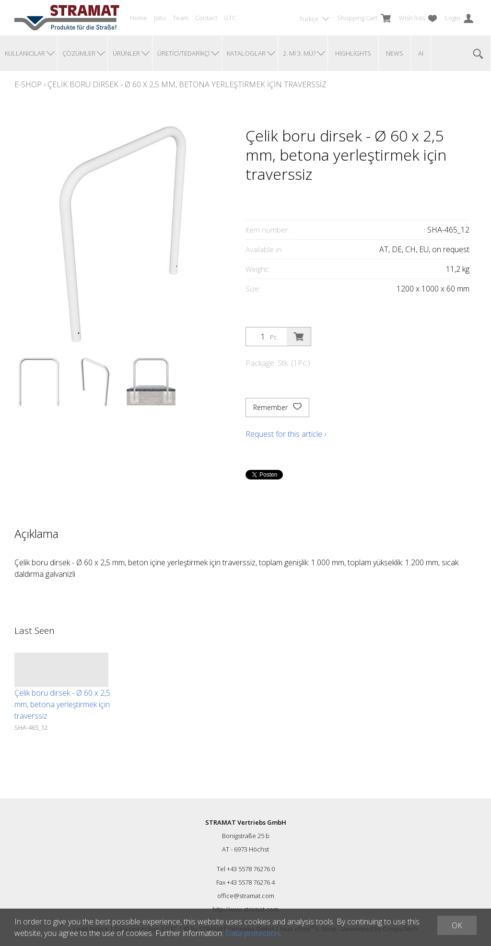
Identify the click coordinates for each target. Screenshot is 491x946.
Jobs (160, 17)
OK (457, 925)
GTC (230, 17)
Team (180, 17)
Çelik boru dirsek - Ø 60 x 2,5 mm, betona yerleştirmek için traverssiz (187, 84)
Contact (206, 17)
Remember (277, 407)
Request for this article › (286, 434)
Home (138, 17)
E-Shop (28, 84)
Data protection (252, 933)
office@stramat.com (245, 895)
